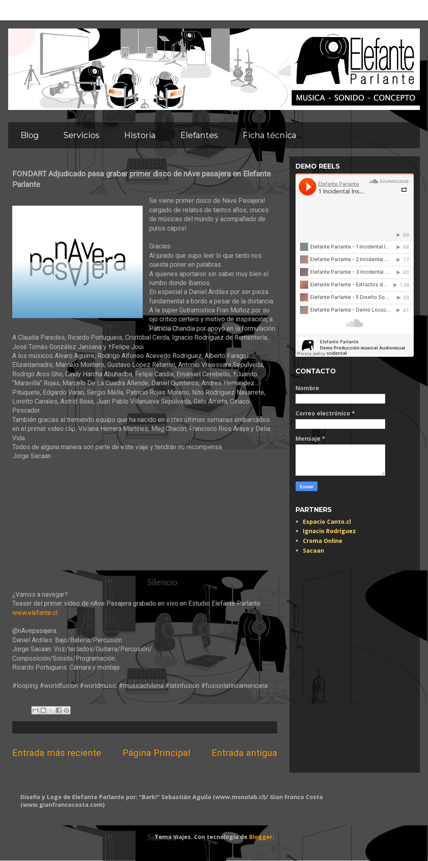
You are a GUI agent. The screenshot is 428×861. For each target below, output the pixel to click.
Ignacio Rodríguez (329, 531)
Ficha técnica (269, 135)
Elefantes (199, 135)
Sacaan (313, 550)
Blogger (260, 837)
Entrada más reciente (56, 752)
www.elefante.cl (34, 613)
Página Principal (156, 752)
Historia (140, 135)
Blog (29, 135)
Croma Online (322, 541)
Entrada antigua (244, 752)
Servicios (81, 135)
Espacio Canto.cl (327, 521)
